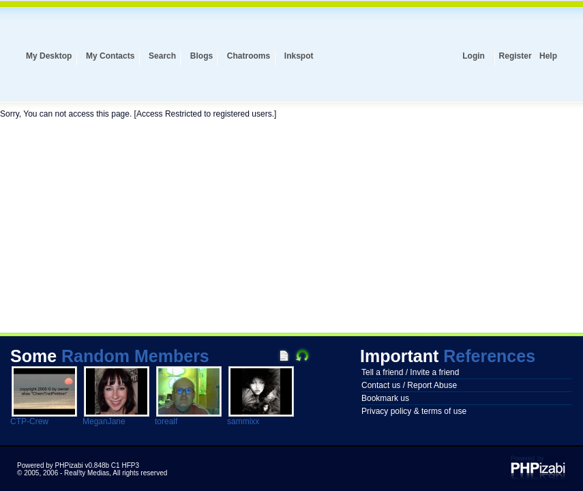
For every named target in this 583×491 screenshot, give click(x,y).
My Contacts (110, 56)
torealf (166, 421)
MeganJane (104, 421)
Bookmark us (385, 398)
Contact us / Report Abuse (409, 385)
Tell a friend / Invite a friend (410, 372)
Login (473, 56)
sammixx (243, 421)
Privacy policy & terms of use (413, 411)
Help (548, 56)
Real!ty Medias (86, 473)
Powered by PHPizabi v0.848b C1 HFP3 (78, 465)
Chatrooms (248, 56)
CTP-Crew (29, 421)
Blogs (201, 56)
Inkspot (299, 56)
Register (515, 56)
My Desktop (49, 56)
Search (162, 56)
